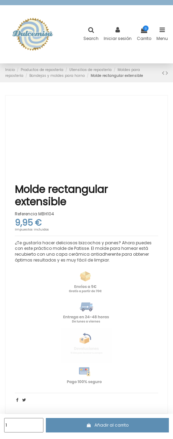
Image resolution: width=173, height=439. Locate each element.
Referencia (26, 214)
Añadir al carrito (107, 425)
